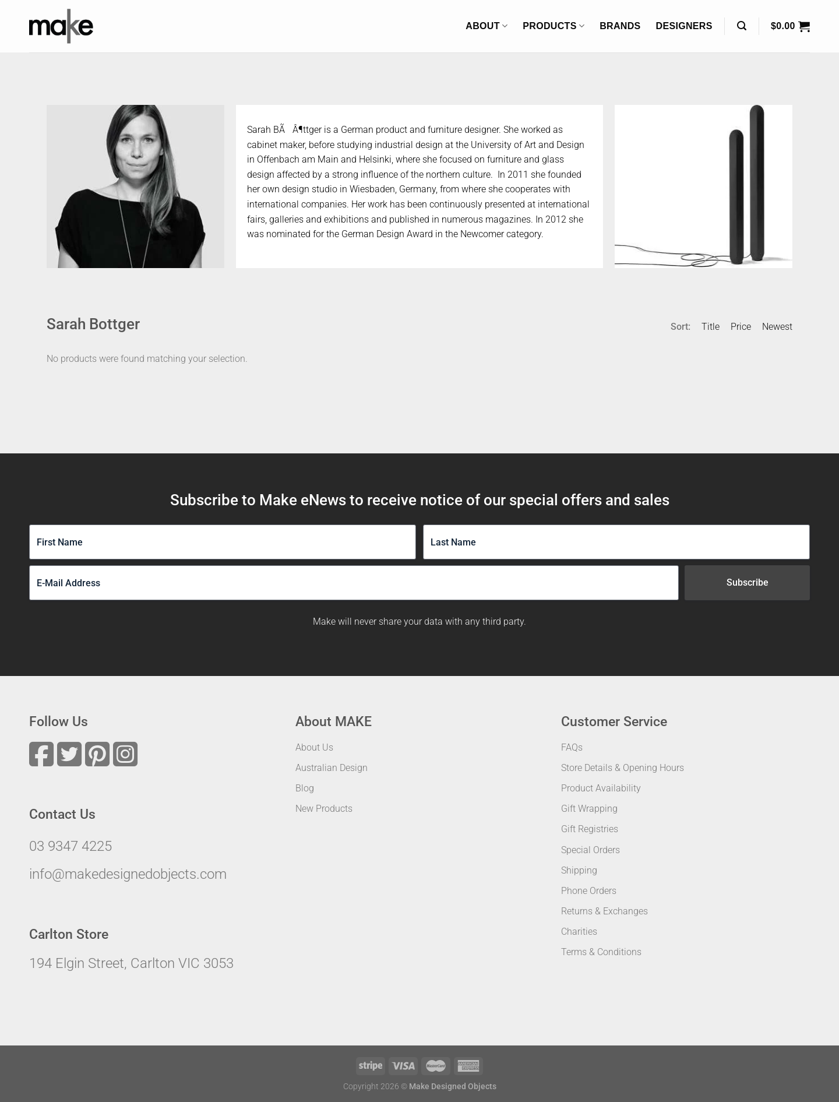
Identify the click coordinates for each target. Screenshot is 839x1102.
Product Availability (601, 788)
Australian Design (331, 767)
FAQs (572, 747)
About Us (314, 747)
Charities (579, 931)
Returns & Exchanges (604, 911)
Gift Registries (589, 829)
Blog (304, 788)
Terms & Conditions (601, 951)
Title (710, 326)
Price (741, 326)
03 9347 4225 (70, 846)
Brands (620, 26)
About (486, 25)
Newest (777, 326)
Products (553, 25)
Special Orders (590, 849)
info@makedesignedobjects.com (128, 874)
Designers (684, 26)
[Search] (741, 26)
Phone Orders (588, 890)
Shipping (579, 870)
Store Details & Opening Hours (622, 767)
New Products (323, 808)
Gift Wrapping (589, 808)
